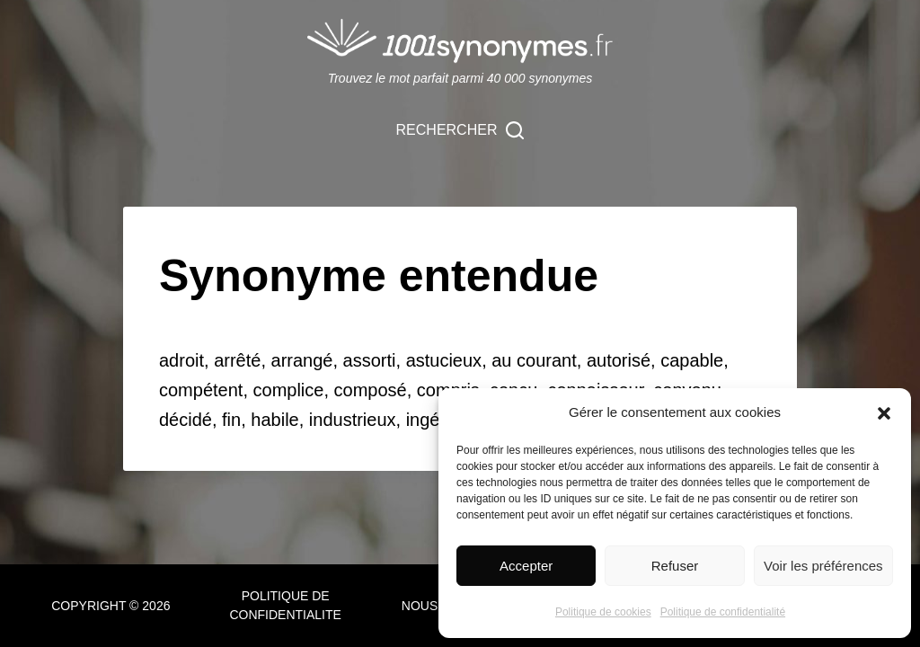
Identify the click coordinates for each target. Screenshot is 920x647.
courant (547, 360)
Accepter (526, 565)
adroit (181, 360)
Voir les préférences (823, 565)
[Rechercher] (460, 130)
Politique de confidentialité (722, 612)
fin (231, 420)
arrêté (237, 360)
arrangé (302, 360)
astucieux (444, 360)
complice (288, 390)
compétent (201, 390)
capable (691, 360)
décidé (185, 420)
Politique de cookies (603, 612)
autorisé (618, 360)
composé (370, 390)
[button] (884, 413)
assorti (369, 360)
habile (274, 420)
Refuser (675, 565)
